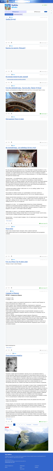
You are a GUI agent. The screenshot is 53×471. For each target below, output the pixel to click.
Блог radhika (8, 85)
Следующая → (36, 424)
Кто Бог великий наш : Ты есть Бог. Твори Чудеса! (23, 88)
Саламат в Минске (12, 293)
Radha (11, 17)
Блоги (21, 467)
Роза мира (9, 228)
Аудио (7, 17)
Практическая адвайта (14, 355)
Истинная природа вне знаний (17, 76)
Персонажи (22, 468)
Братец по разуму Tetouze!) (15, 48)
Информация (16, 11)
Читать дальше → (9, 220)
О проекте (37, 465)
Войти (6, 467)
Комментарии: (43, 42)
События (7, 291)
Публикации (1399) (8, 14)
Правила (36, 467)
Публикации (40, 11)
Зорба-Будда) (11, 19)
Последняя (29, 424)
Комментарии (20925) (18, 14)
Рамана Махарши (8, 353)
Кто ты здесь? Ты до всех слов (17, 261)
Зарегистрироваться (9, 465)
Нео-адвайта (8, 74)
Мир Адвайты (8, 454)
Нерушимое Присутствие (15, 119)
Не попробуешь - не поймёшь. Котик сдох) (21, 147)
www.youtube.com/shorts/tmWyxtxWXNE (16, 79)
